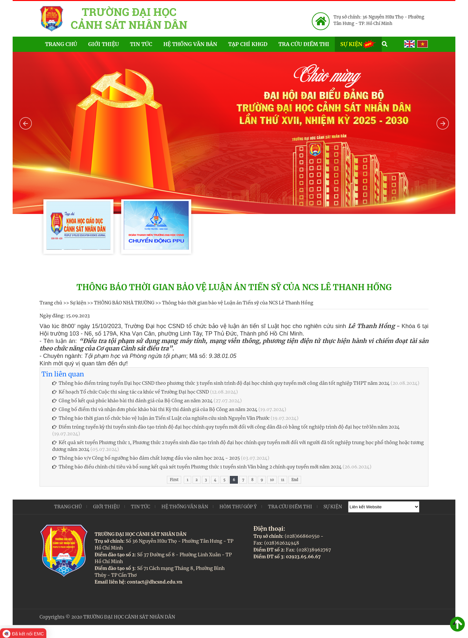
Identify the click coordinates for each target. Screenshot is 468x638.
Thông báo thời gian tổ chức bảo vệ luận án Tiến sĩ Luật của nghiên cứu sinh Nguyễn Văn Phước (161, 418)
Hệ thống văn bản (190, 44)
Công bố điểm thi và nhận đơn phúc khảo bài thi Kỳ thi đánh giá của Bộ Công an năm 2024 (154, 409)
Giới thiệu (103, 44)
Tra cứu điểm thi (303, 44)
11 (282, 480)
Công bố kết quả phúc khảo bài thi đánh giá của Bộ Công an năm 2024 (132, 401)
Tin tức (141, 44)
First (174, 480)
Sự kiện (358, 44)
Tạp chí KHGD (247, 44)
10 (272, 480)
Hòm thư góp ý (238, 507)
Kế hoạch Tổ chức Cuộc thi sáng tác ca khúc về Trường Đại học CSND (130, 392)
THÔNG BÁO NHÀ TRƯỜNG (124, 303)
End (294, 480)
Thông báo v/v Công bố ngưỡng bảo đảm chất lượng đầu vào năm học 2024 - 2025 (146, 458)
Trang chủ (61, 44)
